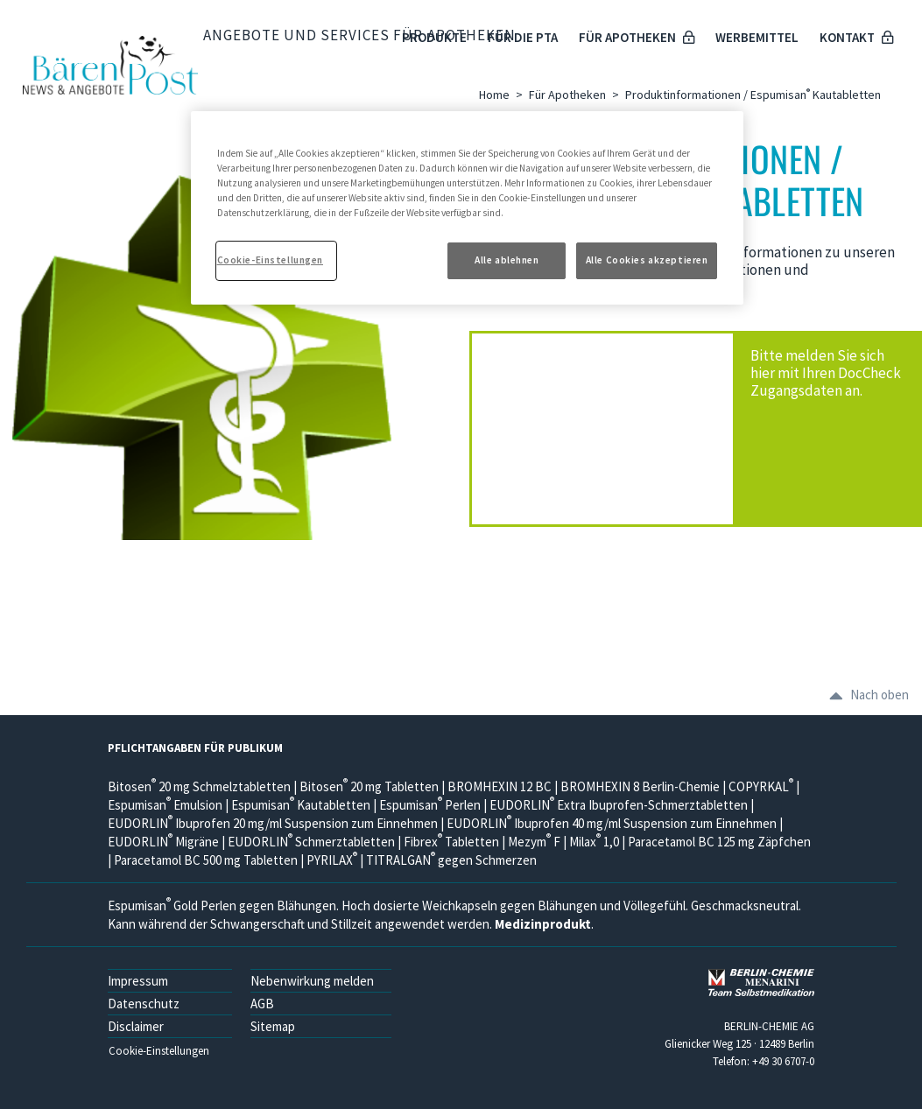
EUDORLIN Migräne (163, 841)
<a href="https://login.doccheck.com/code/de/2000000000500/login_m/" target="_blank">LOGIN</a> (615, 429)
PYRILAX (331, 860)
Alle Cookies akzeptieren (647, 260)
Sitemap (272, 1026)
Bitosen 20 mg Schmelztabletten (199, 786)
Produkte (434, 37)
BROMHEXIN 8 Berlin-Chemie (640, 786)
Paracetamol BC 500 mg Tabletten (207, 860)
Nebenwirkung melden (312, 980)
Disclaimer (136, 1026)
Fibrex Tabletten (451, 841)
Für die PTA (523, 37)
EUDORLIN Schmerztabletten (311, 841)
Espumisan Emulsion (166, 805)
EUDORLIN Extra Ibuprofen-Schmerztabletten (618, 805)
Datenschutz (143, 1003)
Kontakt (856, 37)
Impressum (138, 980)
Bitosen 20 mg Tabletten (369, 786)
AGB (262, 1003)
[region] (467, 208)
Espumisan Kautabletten (300, 805)
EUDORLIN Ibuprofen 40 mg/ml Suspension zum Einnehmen (612, 823)
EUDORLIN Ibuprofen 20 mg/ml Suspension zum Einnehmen (273, 823)
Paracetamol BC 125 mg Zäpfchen (719, 841)
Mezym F (534, 841)
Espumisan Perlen (430, 805)
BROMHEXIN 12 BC (499, 786)
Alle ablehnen (506, 260)
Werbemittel (757, 37)
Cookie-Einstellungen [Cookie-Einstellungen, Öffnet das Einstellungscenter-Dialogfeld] (270, 260)
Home (494, 94)
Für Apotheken (636, 37)
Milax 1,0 (594, 841)
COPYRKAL (760, 786)
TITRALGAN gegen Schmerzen (451, 860)
